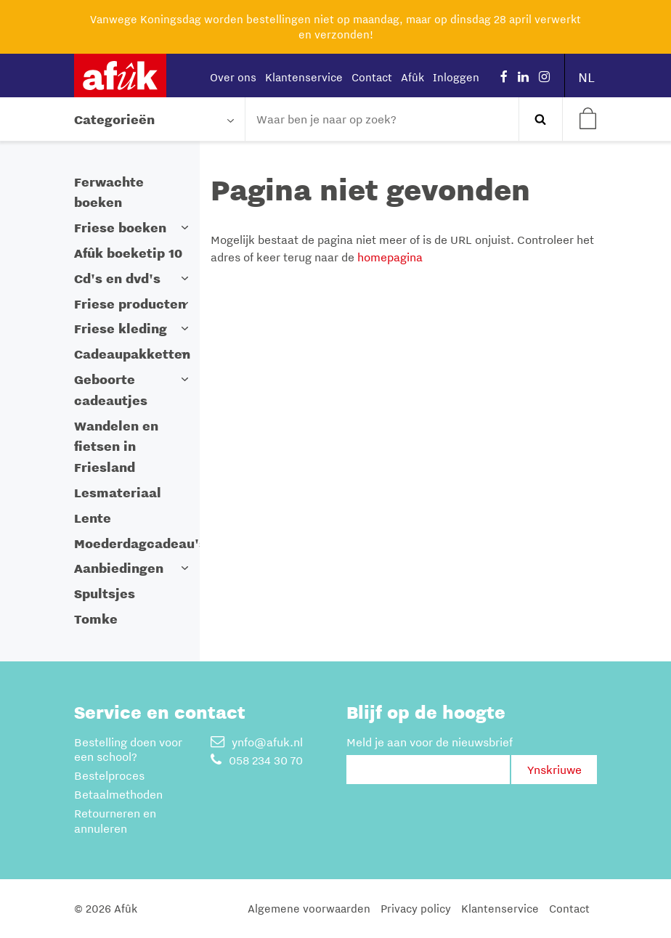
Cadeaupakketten (132, 354)
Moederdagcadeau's (140, 543)
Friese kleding (120, 328)
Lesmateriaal (117, 492)
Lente (92, 518)
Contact (371, 77)
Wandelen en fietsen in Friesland (116, 446)
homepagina (390, 257)
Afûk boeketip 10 (128, 253)
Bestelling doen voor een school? (128, 749)
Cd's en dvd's (117, 278)
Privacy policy (416, 908)
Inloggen (456, 77)
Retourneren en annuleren (115, 821)
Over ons (233, 77)
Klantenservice (304, 77)
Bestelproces (109, 775)
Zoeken (540, 119)
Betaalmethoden (118, 794)
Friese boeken (120, 227)
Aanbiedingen (118, 568)
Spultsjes (104, 593)
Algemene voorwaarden (309, 908)
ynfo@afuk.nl (257, 742)
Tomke (96, 619)
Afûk (412, 77)
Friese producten (130, 303)
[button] (185, 228)
